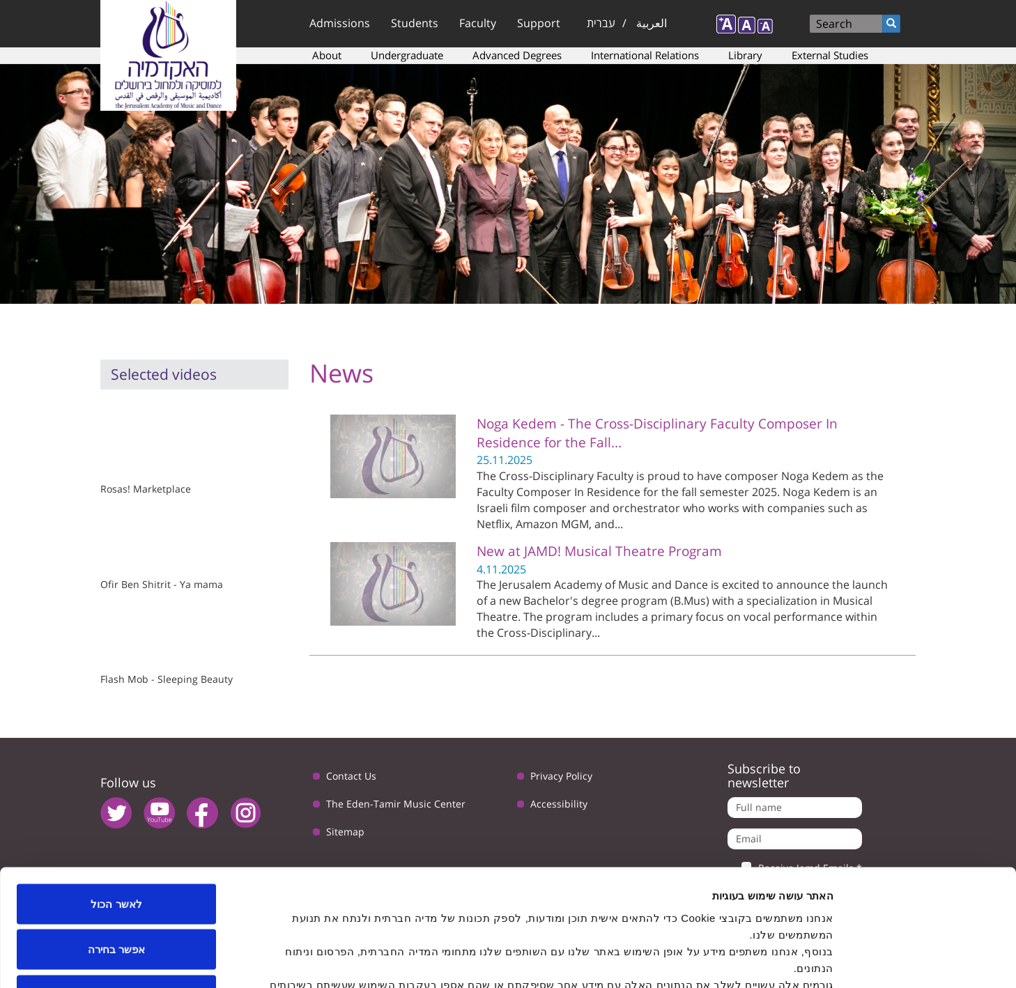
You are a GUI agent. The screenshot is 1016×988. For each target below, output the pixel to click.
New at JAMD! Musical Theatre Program (599, 551)
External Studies (830, 55)
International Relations (645, 55)
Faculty (477, 23)
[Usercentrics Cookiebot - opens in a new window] (926, 960)
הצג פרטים (359, 960)
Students (414, 23)
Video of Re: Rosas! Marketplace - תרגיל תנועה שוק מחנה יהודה (171, 440)
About (326, 55)
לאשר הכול (116, 805)
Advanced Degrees (517, 55)
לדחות (116, 896)
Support (538, 23)
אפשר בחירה (116, 851)
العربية (651, 23)
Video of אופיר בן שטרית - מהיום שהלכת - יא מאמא (171, 535)
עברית (601, 23)
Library (745, 55)
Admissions (339, 23)
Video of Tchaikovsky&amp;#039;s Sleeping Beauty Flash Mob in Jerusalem (171, 631)
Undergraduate (407, 55)
